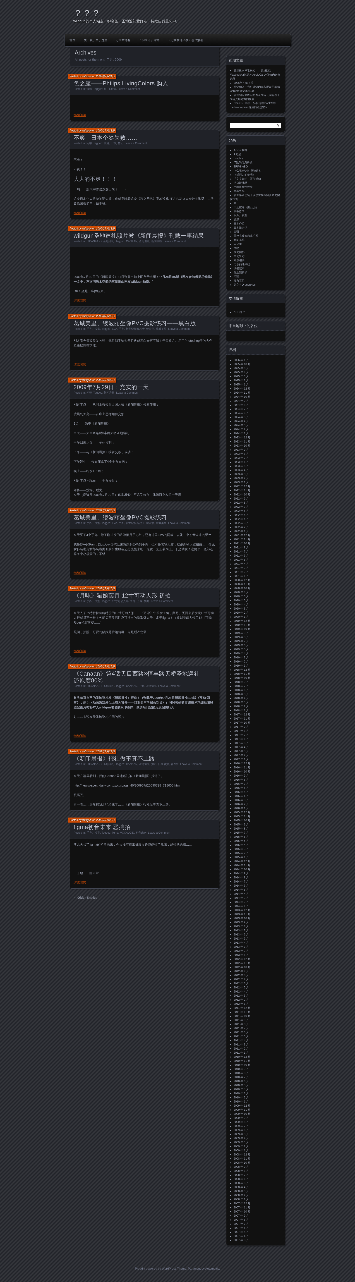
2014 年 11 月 (242, 865)
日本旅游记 (240, 227)
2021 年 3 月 (241, 567)
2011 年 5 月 (241, 1036)
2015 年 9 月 (241, 824)
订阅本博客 (123, 40)
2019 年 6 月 (241, 645)
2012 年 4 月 (241, 991)
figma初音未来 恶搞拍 (102, 827)
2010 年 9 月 (241, 1069)
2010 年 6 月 (241, 1081)
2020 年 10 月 (242, 588)
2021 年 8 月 (241, 547)
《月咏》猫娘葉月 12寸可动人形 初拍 (122, 595)
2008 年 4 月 (241, 1187)
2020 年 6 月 (241, 596)
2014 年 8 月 (241, 877)
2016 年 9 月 (241, 775)
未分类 (238, 244)
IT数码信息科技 (243, 162)
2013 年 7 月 (241, 930)
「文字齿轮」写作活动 (247, 178)
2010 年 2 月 (241, 1097)
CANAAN (131, 241)
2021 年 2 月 (241, 572)
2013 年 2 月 (241, 950)
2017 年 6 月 (241, 739)
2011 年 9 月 (241, 1020)
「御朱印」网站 (149, 40)
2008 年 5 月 (241, 1183)
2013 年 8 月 (241, 926)
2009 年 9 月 (241, 1117)
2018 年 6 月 (241, 690)
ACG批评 (239, 312)
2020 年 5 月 (241, 600)
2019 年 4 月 (241, 653)
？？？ (87, 13)
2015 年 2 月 (241, 853)
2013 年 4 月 (241, 942)
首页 (72, 40)
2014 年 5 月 (241, 889)
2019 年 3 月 (241, 657)
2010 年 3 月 (241, 1093)
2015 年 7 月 (241, 832)
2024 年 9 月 (241, 400)
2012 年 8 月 (241, 975)
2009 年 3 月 (241, 1142)
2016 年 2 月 (241, 804)
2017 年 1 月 (241, 759)
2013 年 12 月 (242, 910)
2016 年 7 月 (241, 783)
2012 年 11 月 (242, 963)
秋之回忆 (239, 252)
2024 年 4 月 (241, 421)
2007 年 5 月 (241, 1232)
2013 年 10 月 (242, 918)
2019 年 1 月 (241, 665)
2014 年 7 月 (241, 881)
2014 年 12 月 (242, 861)
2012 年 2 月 (241, 999)
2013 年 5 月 (241, 938)
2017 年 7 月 (241, 735)
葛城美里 (161, 328)
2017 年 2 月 (241, 755)
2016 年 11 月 (242, 767)
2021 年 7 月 (241, 551)
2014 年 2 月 (241, 902)
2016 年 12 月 (242, 763)
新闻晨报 (156, 241)
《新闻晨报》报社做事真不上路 (114, 758)
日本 (113, 143)
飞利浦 (112, 89)
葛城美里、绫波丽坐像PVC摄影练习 (120, 517)
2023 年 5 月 (241, 466)
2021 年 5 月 (241, 559)
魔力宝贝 (239, 280)
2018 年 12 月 (242, 669)
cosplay (238, 158)
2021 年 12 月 (242, 535)
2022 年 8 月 (241, 502)
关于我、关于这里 (95, 40)
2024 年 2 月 (241, 429)
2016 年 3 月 (241, 800)
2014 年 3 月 (241, 897)
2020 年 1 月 (241, 616)
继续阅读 (80, 115)
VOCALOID (127, 832)
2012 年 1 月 (241, 1003)
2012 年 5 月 (241, 987)
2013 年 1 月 (241, 955)
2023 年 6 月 (241, 462)
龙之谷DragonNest (245, 284)
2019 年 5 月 (241, 649)
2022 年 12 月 (242, 486)
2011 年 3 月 (241, 1044)
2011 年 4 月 (241, 1040)
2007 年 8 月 (241, 1219)
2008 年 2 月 (241, 1195)
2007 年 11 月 (242, 1207)
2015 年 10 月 (242, 820)
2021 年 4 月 (241, 563)
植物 (236, 248)
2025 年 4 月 (241, 372)
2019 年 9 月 (241, 633)
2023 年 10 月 (242, 445)
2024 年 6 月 (241, 413)
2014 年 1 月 (241, 906)
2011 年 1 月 (241, 1052)
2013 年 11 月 (242, 914)
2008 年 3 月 (241, 1191)
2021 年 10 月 (242, 543)
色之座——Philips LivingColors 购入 (121, 83)
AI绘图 (238, 154)
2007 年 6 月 (241, 1227)
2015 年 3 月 (241, 849)
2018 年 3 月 (241, 702)
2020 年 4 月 (241, 604)
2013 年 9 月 (241, 922)
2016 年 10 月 (242, 771)
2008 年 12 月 (242, 1154)
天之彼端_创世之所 (245, 207)
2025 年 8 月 (241, 368)
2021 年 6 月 (241, 555)
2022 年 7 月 (241, 506)
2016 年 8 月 (241, 779)
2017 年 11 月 (242, 718)
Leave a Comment (129, 89)
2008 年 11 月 (242, 1158)
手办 (121, 328)
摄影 (89, 89)
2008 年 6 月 (241, 1179)
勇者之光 (239, 191)
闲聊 (89, 143)
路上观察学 (240, 272)
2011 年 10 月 (242, 1016)
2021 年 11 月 (242, 539)
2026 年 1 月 (241, 360)
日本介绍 (239, 223)
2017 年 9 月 (241, 726)
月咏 (139, 601)
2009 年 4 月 (241, 1138)
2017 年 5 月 (241, 743)
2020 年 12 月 (242, 580)
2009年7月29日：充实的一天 (111, 387)
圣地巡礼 (144, 241)
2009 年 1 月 (241, 1150)
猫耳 (146, 601)
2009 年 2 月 (241, 1146)
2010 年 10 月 (242, 1065)
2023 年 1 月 (241, 482)
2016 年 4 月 (241, 796)
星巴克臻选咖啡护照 (246, 235)
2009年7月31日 (105, 76)
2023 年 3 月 (241, 474)
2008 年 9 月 (241, 1166)
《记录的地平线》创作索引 (185, 40)
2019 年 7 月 (241, 641)
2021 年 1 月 (241, 576)
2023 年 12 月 (242, 437)
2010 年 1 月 (241, 1101)
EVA (114, 328)
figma (115, 832)
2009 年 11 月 (242, 1109)
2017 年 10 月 (242, 722)
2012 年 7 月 (241, 979)
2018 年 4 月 (241, 698)
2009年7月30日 (105, 316)
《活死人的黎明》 (244, 174)
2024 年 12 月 (242, 388)
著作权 (174, 764)
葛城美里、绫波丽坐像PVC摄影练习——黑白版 (135, 323)
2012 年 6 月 (241, 983)
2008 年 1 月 (241, 1199)
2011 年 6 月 (241, 1032)
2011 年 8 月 (241, 1024)
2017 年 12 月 (242, 714)
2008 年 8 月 (241, 1170)
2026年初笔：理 (243, 82)
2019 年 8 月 (241, 637)
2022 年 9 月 (241, 498)
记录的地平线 (242, 264)
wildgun (87, 76)
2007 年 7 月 (241, 1223)
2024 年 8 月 (241, 405)
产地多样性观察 (243, 187)
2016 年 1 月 (241, 808)
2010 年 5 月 (241, 1085)
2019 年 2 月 (241, 661)
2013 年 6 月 (241, 934)
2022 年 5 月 (241, 515)
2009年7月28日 (105, 820)
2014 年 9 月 (241, 873)
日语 (236, 231)
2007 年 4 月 (241, 1236)
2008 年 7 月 (241, 1175)
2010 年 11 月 (242, 1060)
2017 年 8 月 (241, 730)
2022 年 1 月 (241, 531)
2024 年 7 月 (241, 409)
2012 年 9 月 (241, 971)
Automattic (212, 1268)
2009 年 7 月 (241, 1126)
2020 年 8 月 (241, 592)
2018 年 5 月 (241, 694)
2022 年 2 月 (241, 527)
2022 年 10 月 (242, 494)
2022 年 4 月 (241, 519)
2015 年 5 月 (241, 840)
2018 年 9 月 (241, 682)
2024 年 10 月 (242, 396)
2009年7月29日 (105, 666)
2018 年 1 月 (241, 710)
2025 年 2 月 (241, 380)
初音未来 (141, 832)
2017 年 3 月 (241, 751)
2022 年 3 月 (241, 523)
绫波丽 (150, 328)
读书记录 (239, 268)
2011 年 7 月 (241, 1028)
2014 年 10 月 (242, 869)
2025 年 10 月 (242, 364)
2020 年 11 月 (242, 584)
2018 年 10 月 (242, 677)
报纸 (154, 764)
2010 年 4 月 (241, 1089)
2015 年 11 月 (242, 816)
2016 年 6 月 (241, 787)
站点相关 (239, 260)
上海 (141, 686)
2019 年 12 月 (242, 620)
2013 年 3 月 (241, 946)
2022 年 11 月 (242, 490)
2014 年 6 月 (241, 885)
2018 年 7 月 (241, 686)
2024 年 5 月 (241, 417)
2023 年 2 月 (241, 478)
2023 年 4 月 (241, 470)
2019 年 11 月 (242, 625)
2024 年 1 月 (241, 433)
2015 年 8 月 (241, 828)
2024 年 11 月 (242, 392)
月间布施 (239, 240)
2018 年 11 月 (242, 673)
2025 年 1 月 (241, 384)
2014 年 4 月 (241, 893)
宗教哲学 (239, 211)
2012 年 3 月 (241, 995)
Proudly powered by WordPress (155, 1268)
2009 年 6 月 (241, 1130)
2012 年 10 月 (242, 967)
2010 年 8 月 (241, 1073)
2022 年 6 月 (241, 510)
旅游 (106, 143)
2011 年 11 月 (242, 1012)
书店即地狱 (240, 182)
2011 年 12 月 (242, 1007)
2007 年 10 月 (242, 1211)
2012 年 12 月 (242, 959)
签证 (120, 143)
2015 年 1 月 (241, 857)
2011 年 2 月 (241, 1048)
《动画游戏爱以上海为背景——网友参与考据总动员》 (127, 702)
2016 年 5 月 (241, 792)
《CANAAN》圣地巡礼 (100, 241)
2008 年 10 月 (242, 1162)
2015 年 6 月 (241, 836)
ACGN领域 (240, 150)
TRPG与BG (241, 166)
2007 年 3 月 (241, 1240)
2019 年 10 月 (242, 629)
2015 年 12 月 (242, 812)
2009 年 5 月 (241, 1134)
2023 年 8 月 (241, 453)
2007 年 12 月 (242, 1203)
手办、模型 (93, 328)
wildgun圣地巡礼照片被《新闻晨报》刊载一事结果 (139, 235)
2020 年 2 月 (241, 612)
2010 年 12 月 (242, 1056)
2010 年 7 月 (241, 1077)
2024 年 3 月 (241, 425)
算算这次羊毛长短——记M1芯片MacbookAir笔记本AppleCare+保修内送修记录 (255, 74)
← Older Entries (85, 897)
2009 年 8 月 (241, 1122)
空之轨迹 (239, 256)
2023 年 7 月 (241, 457)
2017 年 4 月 (241, 747)
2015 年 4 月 (241, 845)
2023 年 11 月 (242, 441)
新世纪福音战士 (135, 328)
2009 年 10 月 (242, 1113)
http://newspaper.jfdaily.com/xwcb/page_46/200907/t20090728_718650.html (127, 785)
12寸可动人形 (120, 601)
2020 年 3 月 (241, 608)
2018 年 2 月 (241, 706)
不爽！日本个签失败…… (105, 137)
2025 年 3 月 (241, 376)
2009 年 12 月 (242, 1105)
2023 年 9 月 (241, 449)
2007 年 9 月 (241, 1215)
